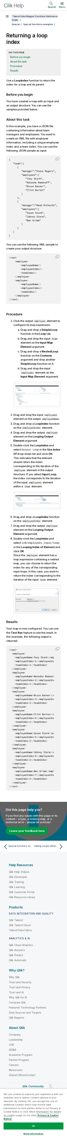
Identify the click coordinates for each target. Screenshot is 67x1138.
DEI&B (12, 1049)
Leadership (16, 1039)
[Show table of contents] (7, 16)
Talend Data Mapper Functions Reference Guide (35, 18)
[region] (33, 1113)
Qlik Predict (16, 954)
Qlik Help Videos (19, 871)
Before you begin (20, 57)
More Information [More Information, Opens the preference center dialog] (33, 1133)
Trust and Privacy (19, 986)
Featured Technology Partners (27, 1007)
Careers (14, 1064)
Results (14, 70)
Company (15, 1034)
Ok (33, 1125)
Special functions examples (38, 24)
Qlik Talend (16, 919)
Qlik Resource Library (22, 896)
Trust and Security (20, 981)
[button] (57, 158)
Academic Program (21, 1054)
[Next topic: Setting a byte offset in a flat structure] (49, 846)
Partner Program (19, 1059)
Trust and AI (16, 991)
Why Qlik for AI (18, 997)
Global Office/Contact (22, 1074)
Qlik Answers (17, 949)
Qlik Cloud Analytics (21, 944)
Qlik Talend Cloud (20, 924)
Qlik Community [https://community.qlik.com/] (33, 1086)
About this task (18, 61)
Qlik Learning (17, 886)
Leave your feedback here (27, 830)
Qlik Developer (18, 876)
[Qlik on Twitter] (50, 1086)
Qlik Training (16, 881)
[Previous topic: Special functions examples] (18, 846)
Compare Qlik (17, 1002)
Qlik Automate (17, 959)
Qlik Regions (16, 1017)
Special (15, 24)
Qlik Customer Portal (21, 891)
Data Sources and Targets (25, 1012)
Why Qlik (14, 976)
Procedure (16, 66)
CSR (11, 1044)
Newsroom (16, 1069)
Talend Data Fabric (20, 929)
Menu (62, 6)
